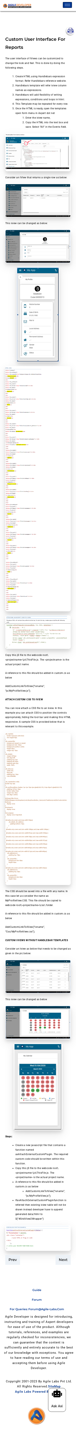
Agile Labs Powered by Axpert (38, 1391)
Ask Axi (59, 1406)
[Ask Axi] (60, 1393)
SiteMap (54, 1386)
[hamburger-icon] (67, 5)
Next (63, 1260)
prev (13, 1260)
